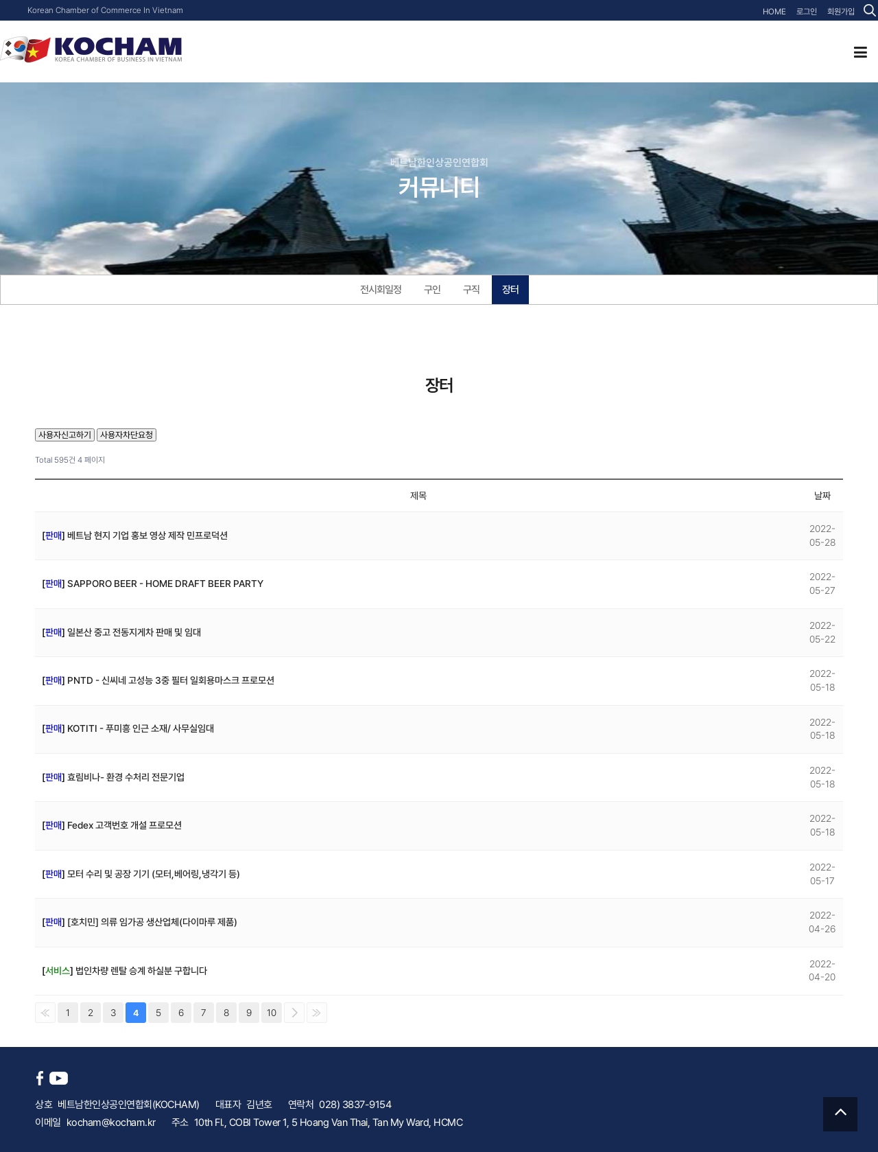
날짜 (822, 495)
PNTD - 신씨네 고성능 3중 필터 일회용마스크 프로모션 (170, 680)
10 (271, 1012)
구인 (432, 290)
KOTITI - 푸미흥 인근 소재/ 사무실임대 (140, 728)
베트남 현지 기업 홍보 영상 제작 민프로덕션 (147, 535)
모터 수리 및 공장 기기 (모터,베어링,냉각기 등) (153, 873)
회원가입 (841, 11)
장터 (510, 290)
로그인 (806, 11)
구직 (471, 290)
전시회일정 (380, 290)
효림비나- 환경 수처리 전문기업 (126, 777)
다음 (294, 1012)
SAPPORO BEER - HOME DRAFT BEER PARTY (165, 583)
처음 (45, 1012)
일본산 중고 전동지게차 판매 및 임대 (134, 632)
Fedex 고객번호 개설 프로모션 (124, 825)
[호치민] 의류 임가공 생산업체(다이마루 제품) (152, 922)
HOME (774, 11)
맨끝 (317, 1012)
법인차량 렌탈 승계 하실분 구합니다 (141, 970)
